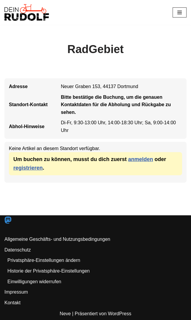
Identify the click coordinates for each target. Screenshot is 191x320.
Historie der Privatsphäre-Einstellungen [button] (48, 270)
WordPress (119, 313)
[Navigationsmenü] (180, 12)
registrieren (28, 168)
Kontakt (12, 302)
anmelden (140, 159)
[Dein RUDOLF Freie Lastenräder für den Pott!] (26, 12)
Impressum (16, 291)
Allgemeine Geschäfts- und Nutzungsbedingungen (57, 239)
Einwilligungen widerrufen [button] (34, 281)
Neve (65, 313)
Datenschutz (17, 249)
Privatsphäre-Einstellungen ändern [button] (43, 260)
